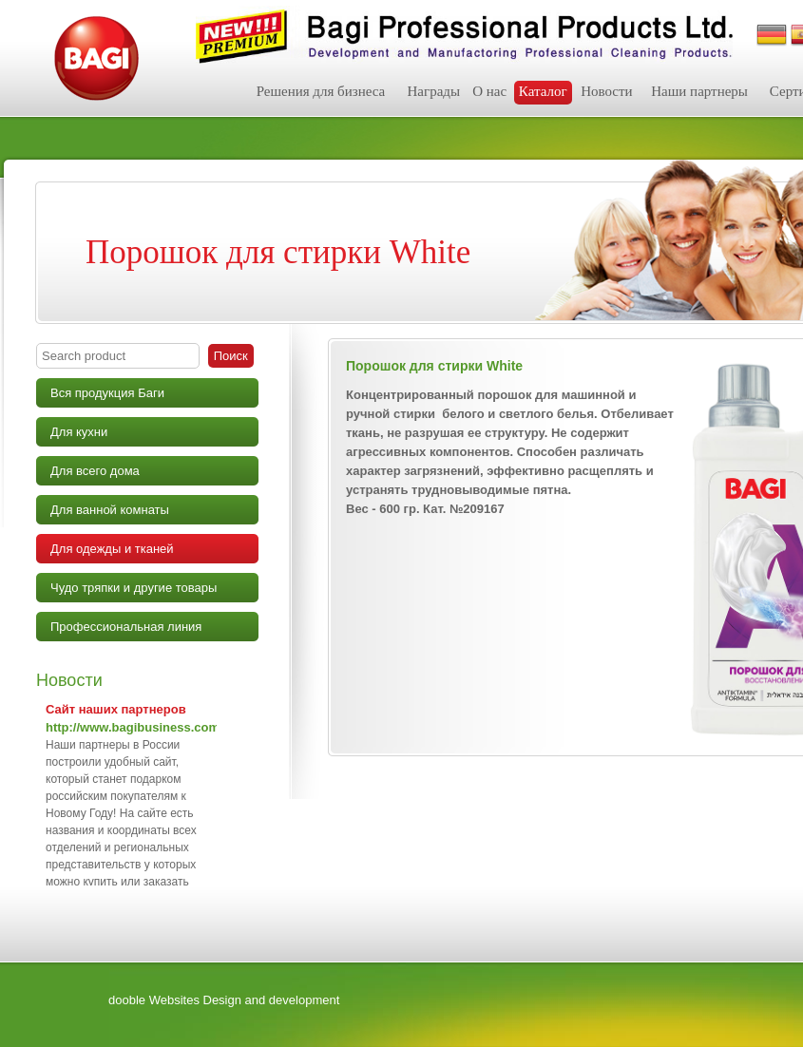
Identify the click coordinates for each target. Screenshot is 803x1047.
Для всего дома (95, 471)
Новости (606, 91)
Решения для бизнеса (321, 91)
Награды (433, 91)
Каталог (543, 91)
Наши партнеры (699, 91)
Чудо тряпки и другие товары (133, 588)
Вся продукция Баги (107, 393)
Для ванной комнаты (109, 510)
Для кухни (78, 432)
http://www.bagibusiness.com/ (134, 727)
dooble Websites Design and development (223, 1000)
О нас (489, 91)
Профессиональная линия (125, 626)
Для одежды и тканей (112, 549)
